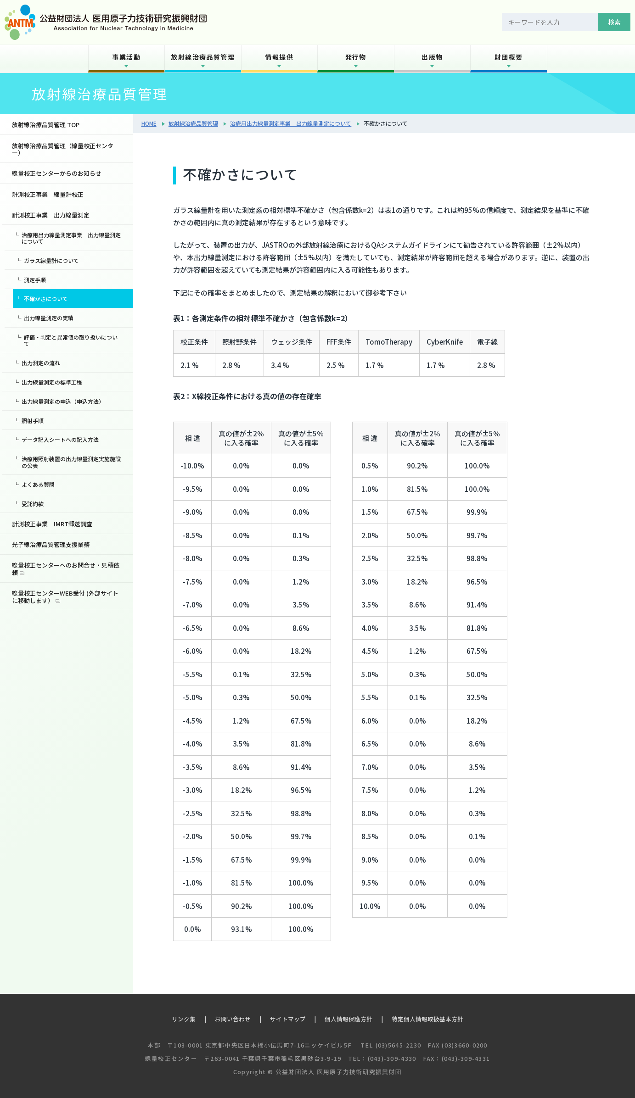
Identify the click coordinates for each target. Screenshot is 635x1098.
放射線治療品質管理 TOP (45, 124)
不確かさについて (46, 298)
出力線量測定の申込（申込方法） (63, 401)
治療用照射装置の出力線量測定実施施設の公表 (71, 462)
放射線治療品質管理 (203, 56)
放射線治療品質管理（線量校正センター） (62, 149)
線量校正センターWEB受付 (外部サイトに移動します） (65, 597)
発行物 (355, 56)
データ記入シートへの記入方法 (60, 439)
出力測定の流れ (41, 363)
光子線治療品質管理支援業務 (51, 544)
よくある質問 (38, 484)
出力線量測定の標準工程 (52, 382)
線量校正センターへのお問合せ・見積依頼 (65, 569)
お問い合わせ (233, 1018)
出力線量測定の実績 (48, 318)
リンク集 (184, 1018)
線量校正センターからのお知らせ (56, 173)
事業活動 (126, 56)
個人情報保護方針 (348, 1018)
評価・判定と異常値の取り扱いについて (71, 340)
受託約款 (33, 503)
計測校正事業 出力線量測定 (51, 215)
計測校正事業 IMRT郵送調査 (52, 523)
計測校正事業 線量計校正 (48, 194)
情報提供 (279, 56)
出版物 (432, 56)
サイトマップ (288, 1018)
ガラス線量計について (51, 260)
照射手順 (33, 420)
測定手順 (35, 280)
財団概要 (509, 56)
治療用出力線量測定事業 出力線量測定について (290, 123)
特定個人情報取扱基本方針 (427, 1018)
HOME (149, 123)
